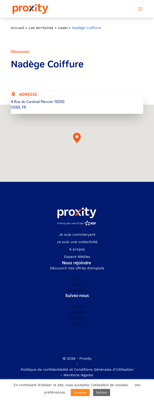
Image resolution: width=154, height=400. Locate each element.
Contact (77, 284)
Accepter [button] (80, 392)
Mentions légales (78, 375)
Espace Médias (77, 256)
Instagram (77, 318)
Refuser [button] (101, 392)
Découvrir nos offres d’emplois (77, 268)
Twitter (77, 323)
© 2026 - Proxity (77, 358)
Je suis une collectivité (77, 242)
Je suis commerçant (77, 234)
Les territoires (41, 28)
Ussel (62, 28)
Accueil (17, 28)
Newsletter (77, 290)
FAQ (77, 279)
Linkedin (77, 307)
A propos (77, 249)
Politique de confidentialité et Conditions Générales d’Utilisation (77, 369)
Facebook (77, 312)
